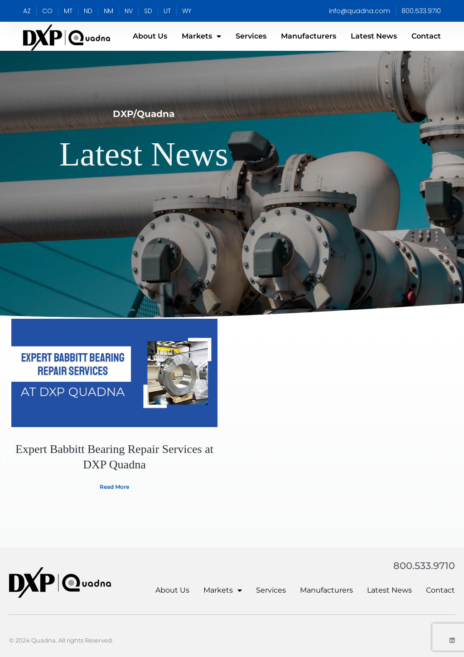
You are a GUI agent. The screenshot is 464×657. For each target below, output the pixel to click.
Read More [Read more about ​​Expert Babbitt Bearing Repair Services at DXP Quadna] (114, 486)
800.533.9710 (422, 566)
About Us (150, 36)
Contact (426, 36)
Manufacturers (308, 36)
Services (251, 36)
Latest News (374, 36)
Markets (201, 36)
